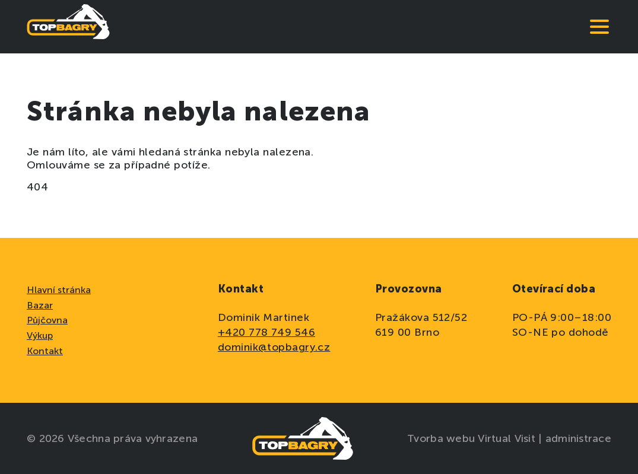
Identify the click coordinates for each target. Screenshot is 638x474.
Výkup (40, 335)
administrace (578, 438)
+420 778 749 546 (266, 332)
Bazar (40, 305)
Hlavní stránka (59, 289)
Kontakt (45, 351)
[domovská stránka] (68, 26)
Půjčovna (47, 320)
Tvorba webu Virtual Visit (472, 438)
